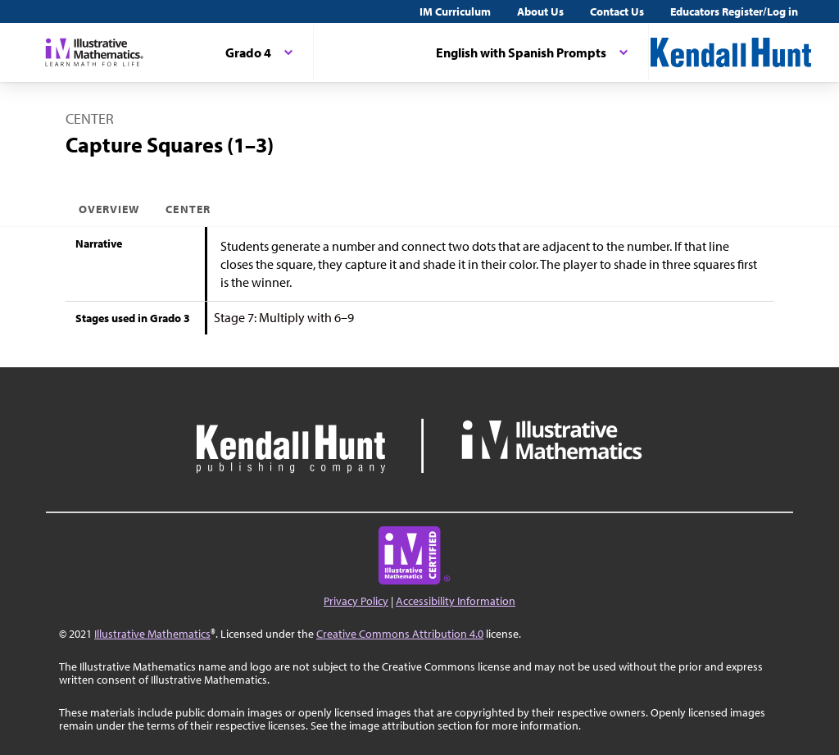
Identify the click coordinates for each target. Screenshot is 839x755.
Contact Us (617, 11)
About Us (540, 11)
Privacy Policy (356, 601)
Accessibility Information (455, 601)
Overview (109, 209)
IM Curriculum (455, 11)
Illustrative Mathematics (152, 633)
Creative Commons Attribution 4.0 (399, 633)
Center (188, 209)
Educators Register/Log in (734, 11)
